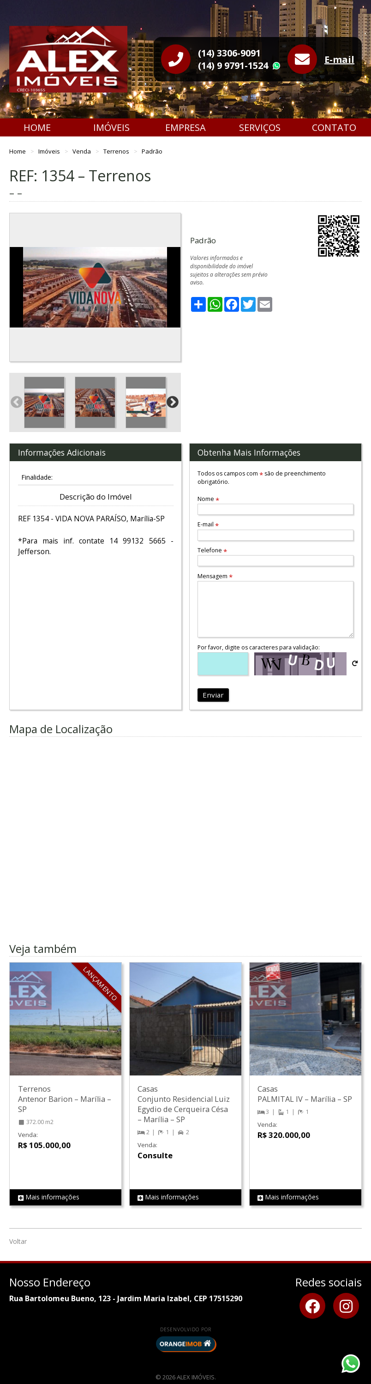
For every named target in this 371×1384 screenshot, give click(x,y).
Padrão (152, 151)
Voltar (18, 1241)
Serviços (260, 127)
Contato (334, 127)
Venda (82, 151)
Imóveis (111, 127)
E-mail (339, 59)
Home (37, 127)
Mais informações (48, 1197)
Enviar (213, 694)
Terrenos (117, 151)
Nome (208, 499)
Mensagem (215, 576)
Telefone (212, 550)
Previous (17, 287)
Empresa (185, 127)
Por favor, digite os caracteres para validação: (258, 647)
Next (173, 287)
